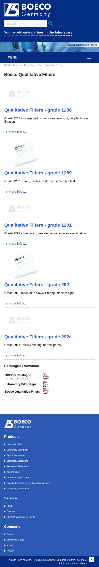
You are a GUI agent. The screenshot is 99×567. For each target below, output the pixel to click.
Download (11, 511)
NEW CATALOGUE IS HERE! (21, 517)
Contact (10, 534)
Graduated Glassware (17, 466)
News (9, 506)
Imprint (10, 545)
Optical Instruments (16, 455)
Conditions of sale (15, 539)
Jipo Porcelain (13, 472)
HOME (7, 65)
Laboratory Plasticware (18, 477)
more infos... (18, 132)
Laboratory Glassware (17, 461)
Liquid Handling (14, 444)
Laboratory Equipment (17, 449)
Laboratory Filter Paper (24, 65)
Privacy (10, 551)
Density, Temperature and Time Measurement (29, 483)
